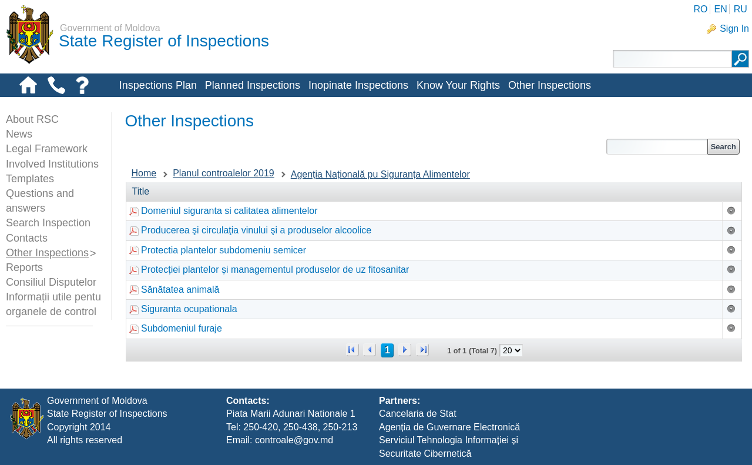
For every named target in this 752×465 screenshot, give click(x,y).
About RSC (32, 119)
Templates (30, 179)
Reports (24, 267)
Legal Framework (47, 149)
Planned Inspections (252, 85)
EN (720, 9)
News (19, 134)
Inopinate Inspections (358, 85)
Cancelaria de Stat (417, 414)
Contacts (27, 238)
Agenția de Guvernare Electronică (449, 427)
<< (352, 349)
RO (700, 9)
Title (141, 191)
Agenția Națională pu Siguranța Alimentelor (380, 174)
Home (144, 173)
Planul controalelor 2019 (223, 173)
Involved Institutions (52, 164)
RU (740, 9)
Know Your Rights (458, 85)
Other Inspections (549, 85)
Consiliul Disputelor (51, 282)
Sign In (734, 29)
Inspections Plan (158, 85)
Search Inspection (48, 223)
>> (422, 349)
